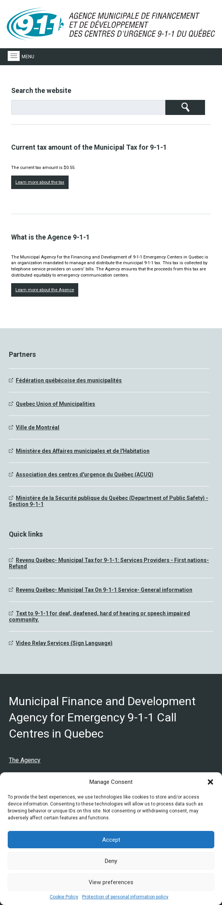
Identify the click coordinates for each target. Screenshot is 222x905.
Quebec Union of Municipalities (55, 404)
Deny (111, 861)
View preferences (111, 882)
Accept (111, 839)
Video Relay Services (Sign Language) (64, 643)
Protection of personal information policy (125, 897)
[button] (210, 782)
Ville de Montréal (37, 427)
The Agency (24, 760)
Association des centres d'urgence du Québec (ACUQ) (84, 474)
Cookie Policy (64, 897)
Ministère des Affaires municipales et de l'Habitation (83, 451)
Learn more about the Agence (44, 289)
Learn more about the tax (39, 182)
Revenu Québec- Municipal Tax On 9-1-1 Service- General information (104, 590)
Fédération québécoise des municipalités (69, 380)
